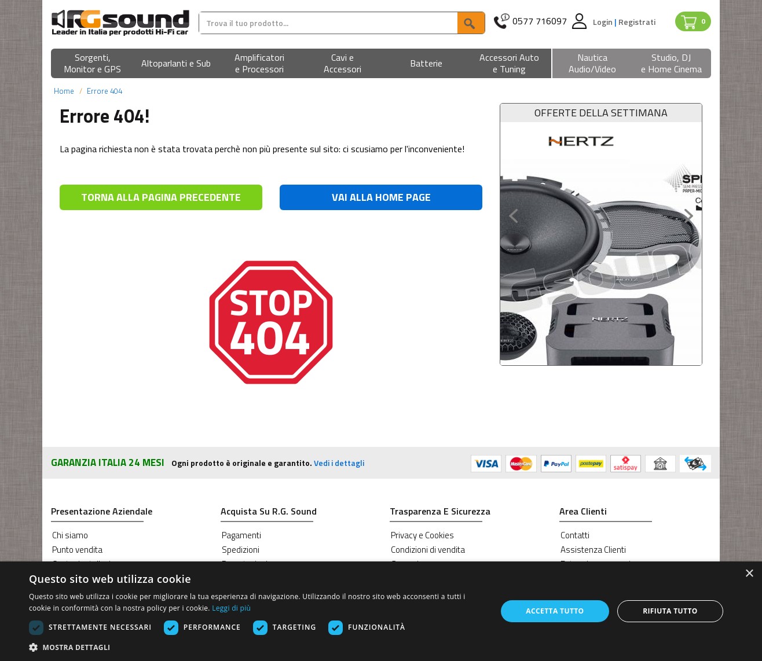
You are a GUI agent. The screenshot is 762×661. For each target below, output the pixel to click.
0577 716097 (539, 21)
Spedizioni (240, 549)
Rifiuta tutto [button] (670, 611)
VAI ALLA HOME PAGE (381, 197)
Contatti (574, 535)
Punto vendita (77, 549)
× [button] (749, 574)
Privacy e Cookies (422, 535)
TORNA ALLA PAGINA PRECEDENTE (161, 197)
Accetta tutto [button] (555, 611)
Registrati (636, 22)
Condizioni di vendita (428, 549)
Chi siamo (70, 535)
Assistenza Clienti (593, 549)
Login (603, 22)
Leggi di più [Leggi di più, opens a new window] (231, 608)
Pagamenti (241, 535)
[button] (92, 64)
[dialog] (381, 611)
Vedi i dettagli (339, 463)
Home (64, 91)
